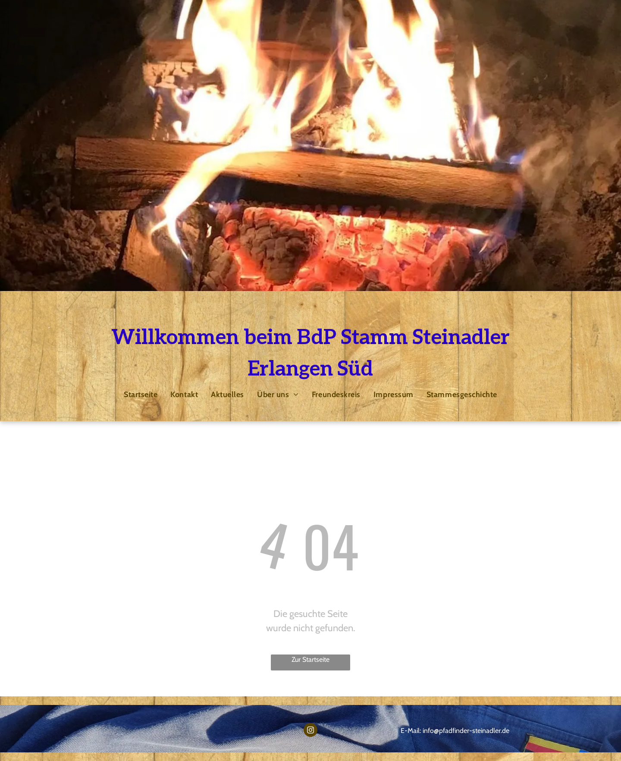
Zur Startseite (310, 659)
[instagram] (310, 731)
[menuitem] (140, 394)
